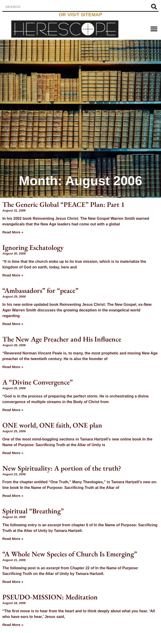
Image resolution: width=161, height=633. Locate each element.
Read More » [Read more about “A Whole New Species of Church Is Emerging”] (12, 582)
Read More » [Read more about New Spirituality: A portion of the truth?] (12, 496)
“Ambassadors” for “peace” (40, 290)
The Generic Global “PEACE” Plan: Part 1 (63, 204)
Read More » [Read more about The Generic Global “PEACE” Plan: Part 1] (12, 232)
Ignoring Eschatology (33, 247)
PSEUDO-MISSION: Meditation (50, 597)
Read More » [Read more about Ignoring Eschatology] (12, 275)
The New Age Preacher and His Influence (61, 339)
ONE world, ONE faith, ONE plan (52, 425)
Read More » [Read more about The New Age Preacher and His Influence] (12, 367)
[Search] (154, 6)
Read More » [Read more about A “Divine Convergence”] (12, 410)
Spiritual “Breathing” (33, 510)
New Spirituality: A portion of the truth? (61, 468)
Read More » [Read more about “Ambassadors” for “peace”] (12, 324)
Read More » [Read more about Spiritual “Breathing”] (12, 539)
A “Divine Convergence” (37, 382)
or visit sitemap (80, 14)
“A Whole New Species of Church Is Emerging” (69, 553)
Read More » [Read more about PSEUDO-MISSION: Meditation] (12, 625)
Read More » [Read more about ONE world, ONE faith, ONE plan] (12, 453)
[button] (154, 29)
